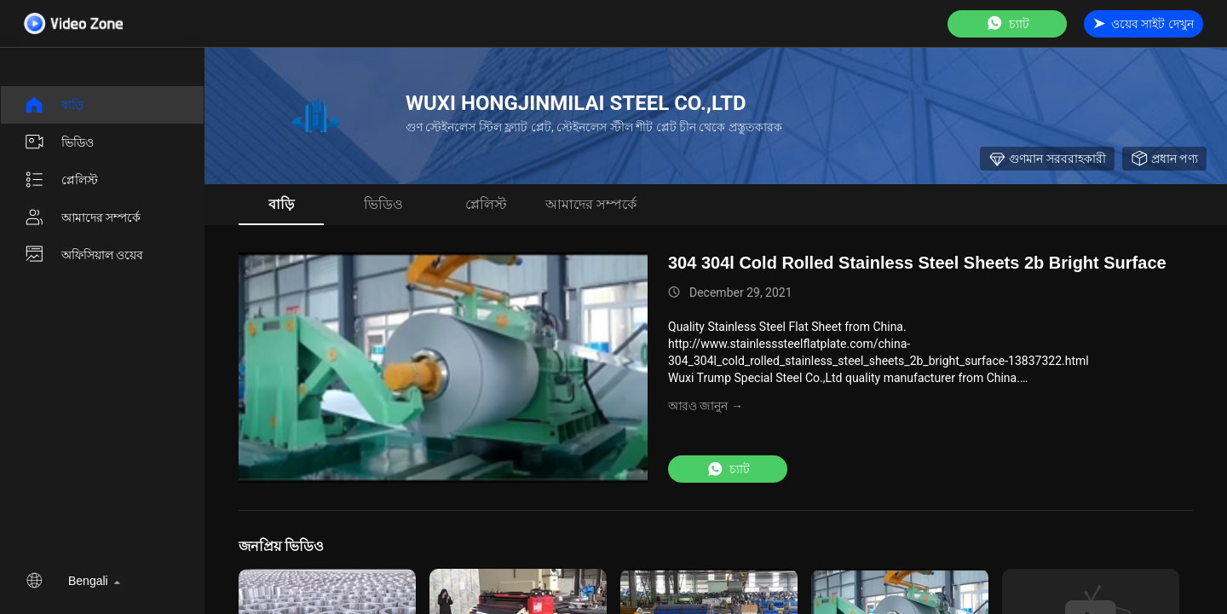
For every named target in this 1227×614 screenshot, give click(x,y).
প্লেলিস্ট (61, 180)
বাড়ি (54, 105)
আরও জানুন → (705, 406)
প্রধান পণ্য (1164, 158)
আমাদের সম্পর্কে (82, 217)
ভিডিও (59, 142)
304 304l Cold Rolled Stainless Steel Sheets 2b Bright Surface (917, 262)
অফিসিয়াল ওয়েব (83, 255)
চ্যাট (1007, 23)
